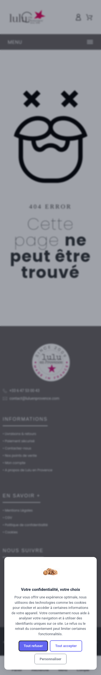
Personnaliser (50, 659)
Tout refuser (33, 646)
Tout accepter (66, 646)
